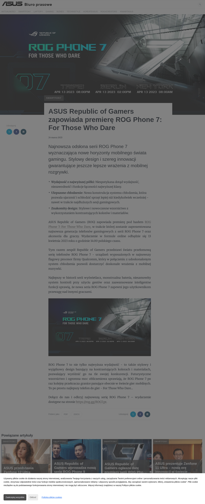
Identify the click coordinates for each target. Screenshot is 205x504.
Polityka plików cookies (52, 497)
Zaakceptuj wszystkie (15, 497)
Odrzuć (33, 497)
